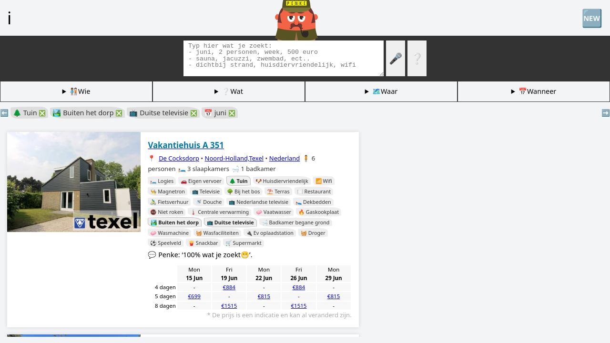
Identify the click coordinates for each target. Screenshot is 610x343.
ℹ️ (9, 18)
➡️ (605, 112)
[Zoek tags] (283, 58)
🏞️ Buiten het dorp (87, 112)
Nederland (284, 158)
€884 (229, 287)
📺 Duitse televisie (163, 112)
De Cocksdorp (179, 158)
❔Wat (232, 91)
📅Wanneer (537, 91)
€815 (264, 296)
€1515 (229, 305)
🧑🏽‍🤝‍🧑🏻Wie (80, 91)
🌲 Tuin (29, 112)
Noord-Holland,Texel (234, 158)
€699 (194, 296)
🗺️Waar (384, 91)
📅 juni (219, 112)
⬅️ (4, 112)
